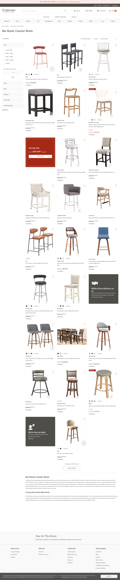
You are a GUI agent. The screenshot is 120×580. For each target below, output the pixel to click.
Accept (109, 576)
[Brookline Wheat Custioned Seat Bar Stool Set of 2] (103, 215)
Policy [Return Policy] (99, 560)
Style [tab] (5, 88)
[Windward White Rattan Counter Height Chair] (40, 215)
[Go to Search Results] (65, 11)
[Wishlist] (13, 557)
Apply (13, 77)
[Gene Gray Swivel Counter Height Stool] (40, 402)
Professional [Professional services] (46, 17)
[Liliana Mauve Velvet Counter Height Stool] (40, 77)
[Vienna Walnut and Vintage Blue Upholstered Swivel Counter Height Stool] (103, 259)
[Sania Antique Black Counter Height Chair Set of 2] (103, 170)
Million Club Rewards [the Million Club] (60, 17)
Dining (28, 21)
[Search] (44, 11)
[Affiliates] (70, 562)
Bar (38, 21)
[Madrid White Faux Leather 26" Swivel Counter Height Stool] (72, 170)
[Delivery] (98, 557)
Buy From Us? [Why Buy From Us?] (43, 554)
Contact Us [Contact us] (115, 5)
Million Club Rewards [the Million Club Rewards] (102, 565)
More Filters (5, 109)
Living (17, 21)
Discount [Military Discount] (72, 554)
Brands (113, 21)
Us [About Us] (41, 551)
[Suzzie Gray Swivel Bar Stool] (72, 215)
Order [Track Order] (14, 554)
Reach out (30, 438)
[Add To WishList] (53, 45)
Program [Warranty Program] (101, 562)
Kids (59, 21)
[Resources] (70, 560)
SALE (102, 21)
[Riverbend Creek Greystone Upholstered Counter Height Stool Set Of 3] (40, 120)
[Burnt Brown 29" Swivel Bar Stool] (72, 403)
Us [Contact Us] (99, 551)
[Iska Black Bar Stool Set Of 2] (72, 75)
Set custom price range (9, 69)
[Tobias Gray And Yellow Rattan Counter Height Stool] (103, 404)
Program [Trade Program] (71, 551)
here (86, 577)
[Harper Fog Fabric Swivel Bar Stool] (103, 77)
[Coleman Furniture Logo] (8, 12)
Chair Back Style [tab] (8, 105)
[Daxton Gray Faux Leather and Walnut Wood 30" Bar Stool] (103, 356)
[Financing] (70, 557)
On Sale (91, 130)
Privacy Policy (65, 577)
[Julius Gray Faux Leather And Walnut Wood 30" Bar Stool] (72, 261)
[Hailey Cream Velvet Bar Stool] (72, 451)
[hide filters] (6, 38)
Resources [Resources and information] (74, 17)
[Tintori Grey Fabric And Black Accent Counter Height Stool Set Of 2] (40, 356)
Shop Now (40, 156)
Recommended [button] (104, 38)
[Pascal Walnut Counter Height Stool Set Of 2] (72, 356)
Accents (80, 21)
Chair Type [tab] (7, 100)
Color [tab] (5, 83)
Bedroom (6, 21)
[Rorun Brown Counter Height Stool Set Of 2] (40, 261)
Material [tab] (6, 94)
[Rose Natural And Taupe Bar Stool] (72, 120)
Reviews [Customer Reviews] (101, 568)
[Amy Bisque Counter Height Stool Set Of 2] (72, 309)
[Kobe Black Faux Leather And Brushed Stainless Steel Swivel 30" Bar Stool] (40, 309)
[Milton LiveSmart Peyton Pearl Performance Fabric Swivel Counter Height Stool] (103, 122)
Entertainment (48, 21)
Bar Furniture (5, 26)
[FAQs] (97, 554)
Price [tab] (5, 45)
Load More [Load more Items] (71, 468)
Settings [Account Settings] (15, 551)
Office (90, 21)
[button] (77, 11)
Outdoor (70, 21)
